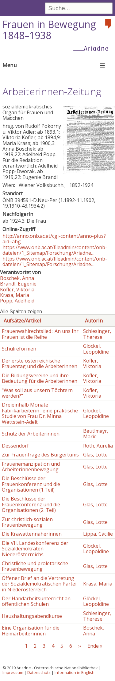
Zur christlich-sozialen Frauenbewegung (27, 522)
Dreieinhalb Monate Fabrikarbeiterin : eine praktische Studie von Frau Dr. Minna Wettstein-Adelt (40, 413)
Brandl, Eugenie (18, 283)
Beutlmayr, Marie (95, 434)
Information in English (74, 672)
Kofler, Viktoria (17, 289)
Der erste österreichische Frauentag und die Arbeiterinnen (39, 363)
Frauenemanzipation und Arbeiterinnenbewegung (31, 466)
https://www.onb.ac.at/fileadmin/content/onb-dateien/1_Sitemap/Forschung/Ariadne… (54, 250)
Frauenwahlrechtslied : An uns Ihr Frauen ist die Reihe (40, 334)
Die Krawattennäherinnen (32, 533)
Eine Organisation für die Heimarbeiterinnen (30, 630)
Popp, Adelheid (17, 300)
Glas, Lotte (95, 454)
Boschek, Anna (17, 278)
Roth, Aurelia (98, 445)
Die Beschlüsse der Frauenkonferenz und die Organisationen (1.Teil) (31, 484)
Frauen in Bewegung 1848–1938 (49, 30)
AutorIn (94, 320)
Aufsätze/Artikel (22, 320)
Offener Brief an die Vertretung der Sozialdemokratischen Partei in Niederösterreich (39, 584)
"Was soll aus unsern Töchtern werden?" (37, 393)
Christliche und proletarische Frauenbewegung (35, 566)
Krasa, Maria (14, 295)
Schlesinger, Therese (97, 334)
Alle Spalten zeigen (21, 311)
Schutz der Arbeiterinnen (30, 433)
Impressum (12, 672)
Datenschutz (39, 672)
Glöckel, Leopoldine (96, 349)
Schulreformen (19, 348)
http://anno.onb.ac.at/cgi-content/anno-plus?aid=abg (54, 239)
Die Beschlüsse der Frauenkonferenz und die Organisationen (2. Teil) (31, 504)
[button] (89, 172)
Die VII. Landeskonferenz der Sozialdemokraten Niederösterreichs (35, 549)
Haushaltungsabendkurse (32, 616)
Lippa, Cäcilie (98, 533)
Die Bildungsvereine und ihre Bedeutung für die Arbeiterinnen (39, 378)
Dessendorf (15, 445)
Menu (9, 65)
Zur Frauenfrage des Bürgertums (40, 454)
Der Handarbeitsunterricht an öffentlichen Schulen (36, 601)
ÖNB (7, 200)
